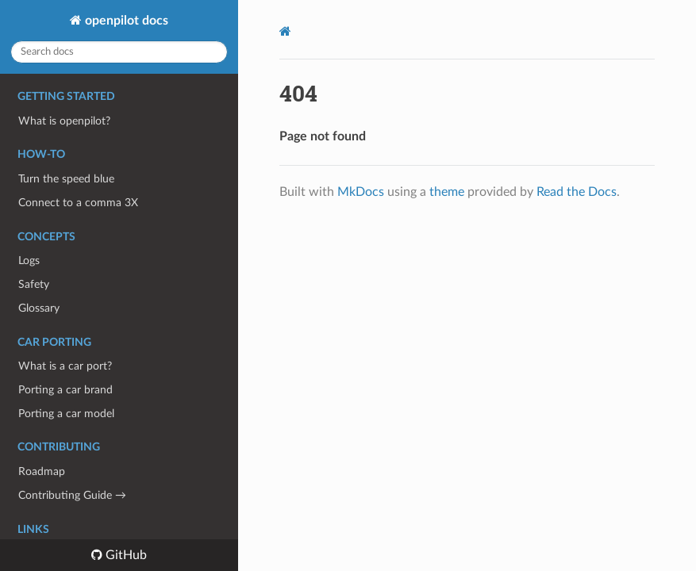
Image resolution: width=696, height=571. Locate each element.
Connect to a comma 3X (78, 203)
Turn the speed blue (66, 179)
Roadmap (41, 471)
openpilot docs (125, 20)
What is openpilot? (64, 121)
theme (446, 192)
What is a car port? (65, 366)
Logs (29, 260)
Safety (33, 284)
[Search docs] (119, 51)
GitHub (124, 555)
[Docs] (285, 31)
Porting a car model (66, 414)
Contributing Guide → (72, 495)
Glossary (39, 308)
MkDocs (360, 192)
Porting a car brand (65, 390)
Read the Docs (576, 192)
